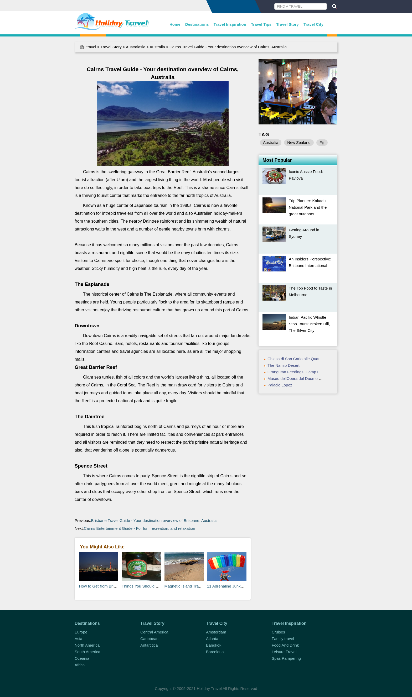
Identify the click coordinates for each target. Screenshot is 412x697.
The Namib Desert (283, 365)
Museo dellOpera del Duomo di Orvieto (301, 378)
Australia (157, 47)
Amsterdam (216, 632)
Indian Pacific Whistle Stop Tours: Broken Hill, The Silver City (309, 324)
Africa (80, 665)
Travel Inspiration (230, 24)
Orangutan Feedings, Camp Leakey (298, 372)
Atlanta (212, 638)
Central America (154, 632)
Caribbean (149, 638)
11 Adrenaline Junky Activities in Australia (243, 586)
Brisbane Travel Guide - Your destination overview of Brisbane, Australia (154, 520)
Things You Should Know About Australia (157, 586)
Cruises (278, 632)
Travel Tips (261, 24)
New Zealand (298, 142)
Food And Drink (285, 645)
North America (87, 645)
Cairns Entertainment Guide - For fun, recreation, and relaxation (139, 528)
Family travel (283, 638)
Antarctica (149, 645)
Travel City (313, 24)
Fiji (322, 142)
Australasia (135, 47)
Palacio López (279, 385)
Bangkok (213, 645)
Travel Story (287, 24)
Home (175, 24)
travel (91, 47)
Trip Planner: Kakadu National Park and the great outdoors (308, 207)
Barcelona (215, 651)
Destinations (197, 24)
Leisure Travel (284, 651)
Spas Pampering (286, 658)
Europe (81, 632)
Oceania (82, 658)
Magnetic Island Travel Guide (189, 586)
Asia (78, 638)
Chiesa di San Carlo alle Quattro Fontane (303, 359)
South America (87, 651)
